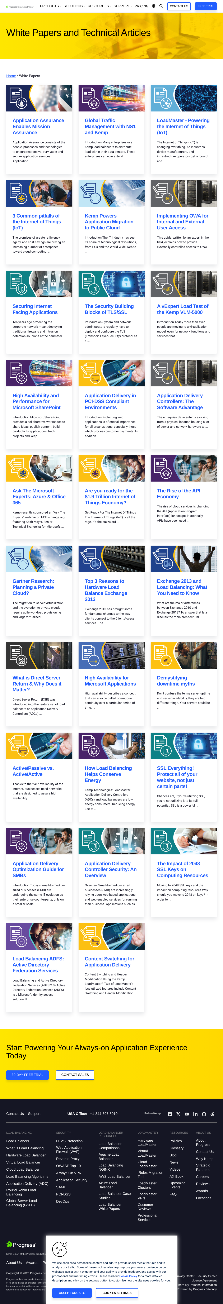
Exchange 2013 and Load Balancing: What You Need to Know (182, 587)
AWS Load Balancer (114, 1177)
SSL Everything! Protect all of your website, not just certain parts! (177, 777)
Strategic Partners (203, 1167)
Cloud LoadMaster (147, 1164)
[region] (111, 1270)
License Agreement (204, 1280)
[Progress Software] (21, 1244)
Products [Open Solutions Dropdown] (49, 6)
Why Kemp (204, 1159)
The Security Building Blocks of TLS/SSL (109, 309)
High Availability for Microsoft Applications (110, 681)
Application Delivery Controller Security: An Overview (111, 870)
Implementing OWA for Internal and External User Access (182, 222)
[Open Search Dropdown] (161, 6)
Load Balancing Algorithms (27, 1177)
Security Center (207, 1276)
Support (34, 1114)
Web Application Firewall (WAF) (69, 1150)
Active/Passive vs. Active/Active (33, 771)
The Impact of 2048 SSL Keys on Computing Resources (182, 870)
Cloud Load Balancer (23, 1169)
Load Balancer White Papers (110, 1207)
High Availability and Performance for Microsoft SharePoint (36, 402)
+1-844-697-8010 (103, 1114)
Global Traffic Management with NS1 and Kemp (110, 126)
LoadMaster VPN (147, 1196)
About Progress (203, 1142)
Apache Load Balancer (109, 1156)
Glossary (176, 1148)
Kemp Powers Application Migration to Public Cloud (109, 222)
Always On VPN (69, 1173)
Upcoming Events (177, 1185)
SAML (61, 1187)
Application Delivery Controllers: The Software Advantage (180, 402)
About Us (14, 1263)
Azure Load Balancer (108, 1185)
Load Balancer (17, 1141)
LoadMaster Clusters (147, 1185)
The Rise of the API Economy (178, 494)
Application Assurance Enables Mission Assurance (38, 126)
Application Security (71, 1180)
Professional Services (147, 1217)
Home (11, 76)
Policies (175, 1141)
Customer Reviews (145, 1207)
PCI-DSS (63, 1194)
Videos (174, 1169)
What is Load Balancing (25, 1148)
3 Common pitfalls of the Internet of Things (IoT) (37, 222)
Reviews (202, 1184)
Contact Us (179, 6)
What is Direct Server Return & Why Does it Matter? (37, 684)
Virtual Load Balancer (23, 1162)
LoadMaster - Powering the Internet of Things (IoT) (183, 126)
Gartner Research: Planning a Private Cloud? (33, 587)
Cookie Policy (128, 1276)
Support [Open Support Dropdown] (122, 6)
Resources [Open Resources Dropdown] (98, 6)
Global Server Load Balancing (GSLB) (21, 1203)
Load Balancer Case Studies (115, 1196)
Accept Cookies (72, 1293)
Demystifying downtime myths (176, 681)
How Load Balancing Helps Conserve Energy (108, 774)
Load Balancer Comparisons (110, 1146)
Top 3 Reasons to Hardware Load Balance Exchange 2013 (106, 590)
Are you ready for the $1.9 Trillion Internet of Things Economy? (110, 497)
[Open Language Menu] (153, 6)
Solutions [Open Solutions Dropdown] (73, 6)
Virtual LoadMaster (147, 1153)
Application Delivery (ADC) (27, 1184)
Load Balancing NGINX (111, 1167)
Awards (202, 1191)
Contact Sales (75, 1075)
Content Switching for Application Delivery (109, 962)
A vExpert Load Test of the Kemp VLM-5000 (182, 309)
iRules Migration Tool (150, 1175)
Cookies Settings (117, 1293)
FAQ (173, 1194)
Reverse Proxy (67, 1159)
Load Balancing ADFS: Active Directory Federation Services (38, 965)
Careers (202, 1177)
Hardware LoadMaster (147, 1142)
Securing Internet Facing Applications (35, 309)
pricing (142, 6)
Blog (173, 1155)
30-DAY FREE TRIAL (27, 1075)
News (173, 1162)
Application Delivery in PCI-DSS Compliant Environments (110, 402)
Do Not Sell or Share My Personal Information (187, 1284)
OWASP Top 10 (68, 1166)
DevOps (62, 1201)
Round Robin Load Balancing (21, 1192)
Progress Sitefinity (205, 1289)
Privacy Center (185, 1276)
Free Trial (206, 6)
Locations (203, 1198)
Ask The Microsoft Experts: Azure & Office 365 (39, 497)
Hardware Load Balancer (26, 1155)
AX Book (176, 1177)
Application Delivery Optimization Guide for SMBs (38, 870)
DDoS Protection (69, 1141)
